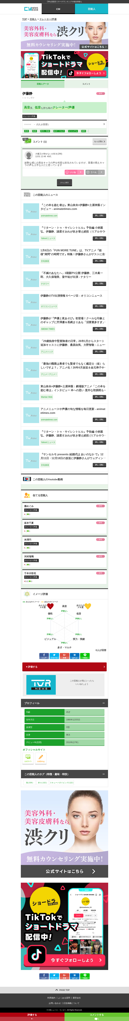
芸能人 (91, 9)
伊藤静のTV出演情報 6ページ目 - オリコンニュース (71, 295)
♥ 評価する (31, 666)
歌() (29, 783)
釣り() (42, 783)
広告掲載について (71, 1003)
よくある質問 (64, 998)
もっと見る (98, 141)
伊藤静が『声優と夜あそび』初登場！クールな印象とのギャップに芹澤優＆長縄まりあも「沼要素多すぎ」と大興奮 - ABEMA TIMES (72, 322)
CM (58, 9)
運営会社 (77, 998)
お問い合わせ (55, 1003)
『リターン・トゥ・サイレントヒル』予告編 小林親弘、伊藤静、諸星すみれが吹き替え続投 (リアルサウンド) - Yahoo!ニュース (72, 435)
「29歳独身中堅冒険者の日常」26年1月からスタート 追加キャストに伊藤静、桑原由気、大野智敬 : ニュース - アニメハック (72, 345)
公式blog (46, 753)
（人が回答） (37, 124)
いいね (77, 172)
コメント (86, 84)
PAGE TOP (64, 990)
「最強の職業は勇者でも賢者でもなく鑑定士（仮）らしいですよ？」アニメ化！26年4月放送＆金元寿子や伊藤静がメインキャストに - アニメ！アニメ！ (72, 367)
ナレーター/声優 (64, 107)
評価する (32, 1017)
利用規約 (51, 998)
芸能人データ (43, 84)
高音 (27, 107)
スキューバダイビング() (61, 783)
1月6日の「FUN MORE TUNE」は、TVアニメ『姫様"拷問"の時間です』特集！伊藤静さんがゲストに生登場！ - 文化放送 (72, 254)
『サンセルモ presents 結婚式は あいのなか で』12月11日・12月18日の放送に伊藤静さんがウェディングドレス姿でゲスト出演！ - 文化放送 (71, 458)
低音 (38, 107)
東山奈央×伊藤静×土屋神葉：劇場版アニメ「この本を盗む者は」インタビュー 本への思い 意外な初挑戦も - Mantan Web (72, 390)
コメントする (96, 1017)
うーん (98, 172)
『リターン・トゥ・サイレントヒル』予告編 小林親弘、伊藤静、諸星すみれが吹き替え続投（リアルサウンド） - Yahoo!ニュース (72, 231)
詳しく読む (99, 215)
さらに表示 (64, 182)
